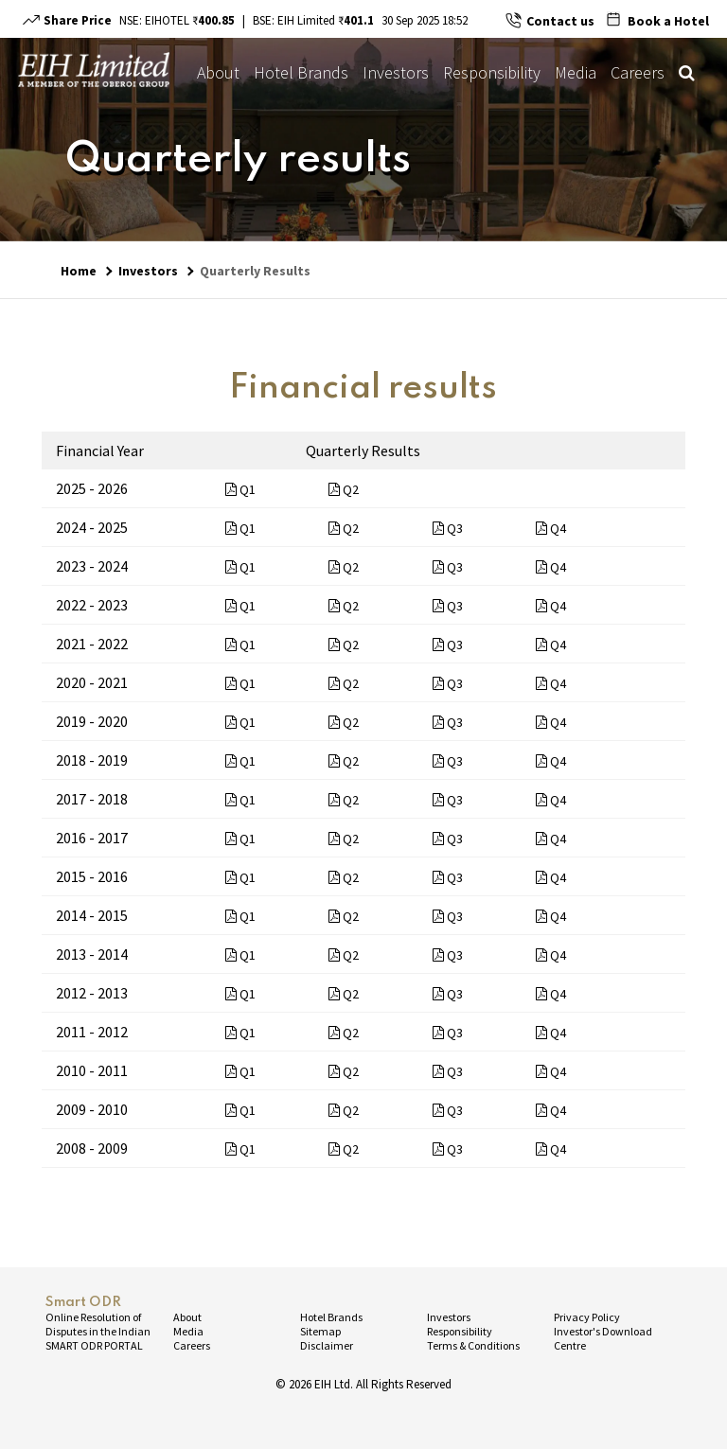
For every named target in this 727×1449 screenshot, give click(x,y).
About (218, 72)
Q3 (448, 528)
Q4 (551, 528)
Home (79, 270)
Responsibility (492, 72)
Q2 (343, 489)
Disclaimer (326, 1345)
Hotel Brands (301, 72)
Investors (396, 72)
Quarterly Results (255, 270)
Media (575, 72)
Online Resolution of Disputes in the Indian (98, 1324)
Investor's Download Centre (603, 1338)
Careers (638, 72)
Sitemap (320, 1331)
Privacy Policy (587, 1317)
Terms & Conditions (473, 1345)
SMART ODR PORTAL (94, 1345)
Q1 (240, 489)
